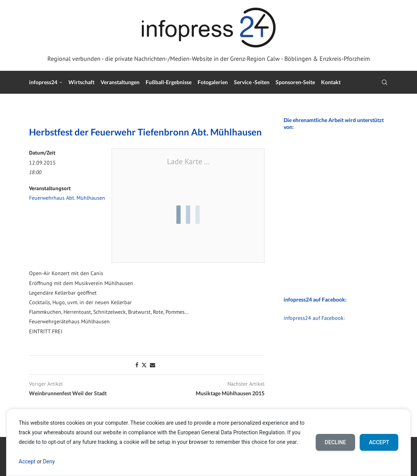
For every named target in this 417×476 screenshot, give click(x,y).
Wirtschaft (81, 82)
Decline (335, 442)
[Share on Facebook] (136, 365)
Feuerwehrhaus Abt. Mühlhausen (67, 197)
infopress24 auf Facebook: (314, 318)
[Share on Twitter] (144, 365)
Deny (49, 461)
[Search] (384, 82)
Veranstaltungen (120, 82)
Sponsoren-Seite (295, 82)
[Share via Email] (152, 365)
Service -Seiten (251, 82)
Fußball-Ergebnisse (168, 82)
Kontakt (331, 82)
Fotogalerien (213, 82)
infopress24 (43, 82)
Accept (27, 461)
